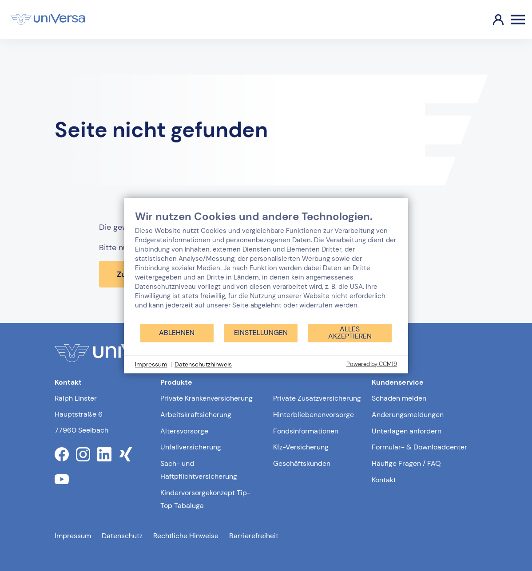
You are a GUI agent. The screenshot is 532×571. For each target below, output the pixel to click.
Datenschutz (122, 535)
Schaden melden (399, 398)
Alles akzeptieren (350, 332)
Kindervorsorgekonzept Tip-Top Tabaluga (205, 499)
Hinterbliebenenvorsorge (313, 414)
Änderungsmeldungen (408, 414)
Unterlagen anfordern (406, 431)
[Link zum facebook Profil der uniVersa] (62, 454)
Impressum (73, 535)
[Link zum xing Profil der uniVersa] (126, 454)
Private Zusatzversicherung (317, 398)
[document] (266, 266)
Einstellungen (261, 332)
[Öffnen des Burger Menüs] (518, 19)
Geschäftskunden (301, 463)
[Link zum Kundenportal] (491, 19)
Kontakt (384, 479)
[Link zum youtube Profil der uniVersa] (62, 479)
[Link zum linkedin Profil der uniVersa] (104, 454)
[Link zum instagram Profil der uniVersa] (83, 454)
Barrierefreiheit (253, 535)
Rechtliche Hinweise (185, 535)
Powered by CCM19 (371, 364)
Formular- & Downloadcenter (419, 447)
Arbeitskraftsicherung (195, 414)
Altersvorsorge (184, 431)
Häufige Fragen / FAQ (406, 463)
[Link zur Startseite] (48, 19)
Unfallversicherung (190, 447)
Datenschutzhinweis (203, 364)
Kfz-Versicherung (301, 447)
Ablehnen (177, 332)
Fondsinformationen (305, 431)
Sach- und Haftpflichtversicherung (198, 470)
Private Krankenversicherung (206, 398)
